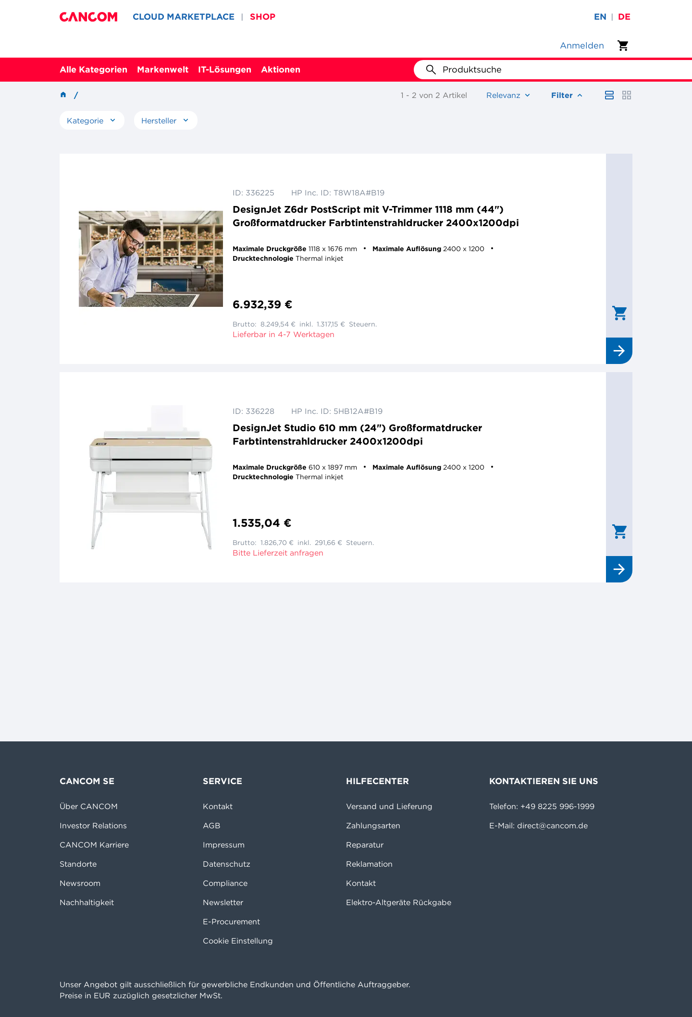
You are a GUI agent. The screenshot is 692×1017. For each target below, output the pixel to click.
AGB (212, 825)
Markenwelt (162, 69)
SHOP (262, 16)
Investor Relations (93, 825)
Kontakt (218, 806)
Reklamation (369, 864)
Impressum (224, 844)
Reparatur (364, 844)
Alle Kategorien (93, 69)
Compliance (225, 883)
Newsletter (223, 902)
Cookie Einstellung (238, 940)
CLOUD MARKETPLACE (184, 16)
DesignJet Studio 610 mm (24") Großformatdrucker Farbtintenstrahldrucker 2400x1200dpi (357, 434)
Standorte (78, 864)
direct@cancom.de (552, 825)
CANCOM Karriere (94, 844)
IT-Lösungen (224, 69)
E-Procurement (231, 921)
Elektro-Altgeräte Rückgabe (398, 902)
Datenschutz (226, 864)
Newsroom (80, 883)
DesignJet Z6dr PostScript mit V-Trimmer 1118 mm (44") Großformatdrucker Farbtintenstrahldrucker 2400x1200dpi (376, 216)
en (600, 16)
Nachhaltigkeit (87, 902)
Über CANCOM (89, 806)
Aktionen (280, 69)
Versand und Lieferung (389, 806)
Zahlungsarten (373, 825)
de (624, 16)
